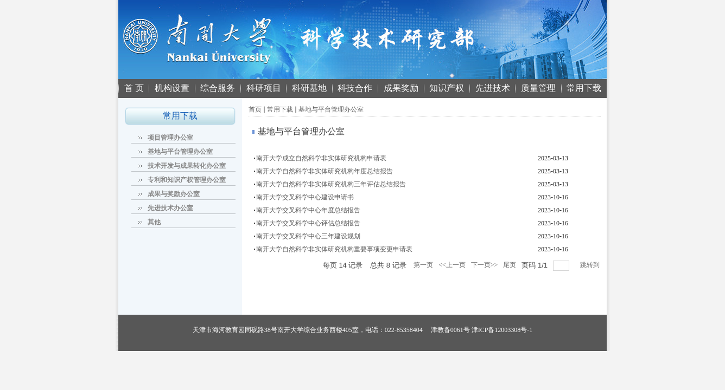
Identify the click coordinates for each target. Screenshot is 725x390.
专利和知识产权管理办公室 (187, 180)
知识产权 (446, 88)
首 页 (134, 88)
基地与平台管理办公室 (180, 151)
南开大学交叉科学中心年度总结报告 (308, 210)
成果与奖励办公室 (174, 194)
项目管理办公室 (170, 137)
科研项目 (263, 88)
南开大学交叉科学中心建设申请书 (305, 197)
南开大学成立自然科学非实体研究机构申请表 (321, 158)
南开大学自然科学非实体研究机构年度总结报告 (324, 171)
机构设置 (172, 88)
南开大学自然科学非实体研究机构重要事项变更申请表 (334, 249)
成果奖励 (401, 88)
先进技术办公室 (170, 208)
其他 (154, 222)
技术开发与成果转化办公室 (187, 166)
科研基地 (309, 88)
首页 (255, 109)
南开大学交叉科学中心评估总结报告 (308, 223)
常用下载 (584, 88)
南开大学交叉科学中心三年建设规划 (308, 236)
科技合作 (355, 88)
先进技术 (492, 88)
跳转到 (590, 265)
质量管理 (538, 88)
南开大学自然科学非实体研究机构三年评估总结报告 (331, 184)
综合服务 (217, 88)
